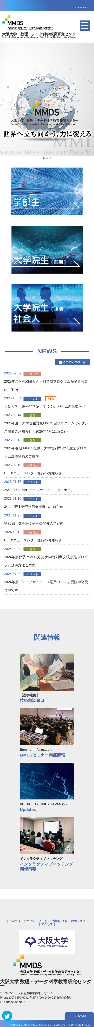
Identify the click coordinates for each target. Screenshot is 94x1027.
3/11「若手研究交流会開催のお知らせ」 (35, 507)
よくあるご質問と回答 (53, 921)
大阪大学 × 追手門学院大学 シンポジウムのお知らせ (44, 406)
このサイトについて (22, 921)
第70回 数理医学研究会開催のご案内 (34, 523)
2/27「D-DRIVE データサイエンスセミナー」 (39, 490)
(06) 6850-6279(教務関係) (55, 997)
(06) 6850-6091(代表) (23, 997)
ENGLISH (83, 7)
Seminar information (47, 751)
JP (71, 7)
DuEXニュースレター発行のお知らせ (33, 473)
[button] (44, 158)
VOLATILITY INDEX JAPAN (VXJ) (47, 805)
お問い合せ (78, 921)
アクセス (47, 924)
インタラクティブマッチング (47, 862)
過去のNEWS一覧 (74, 362)
